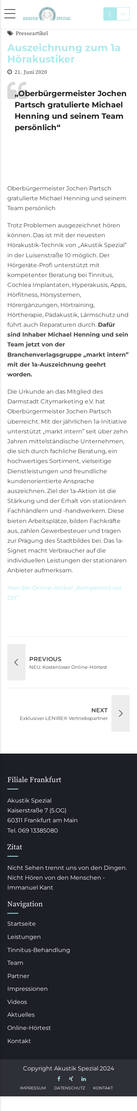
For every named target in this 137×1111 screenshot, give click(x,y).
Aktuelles (21, 1014)
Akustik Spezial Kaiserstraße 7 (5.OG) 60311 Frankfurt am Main (42, 810)
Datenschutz (69, 1088)
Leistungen (24, 936)
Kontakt (19, 1041)
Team (15, 962)
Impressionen (27, 988)
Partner (18, 975)
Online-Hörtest (29, 1027)
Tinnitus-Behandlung (38, 950)
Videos (17, 1001)
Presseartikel (32, 33)
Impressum (33, 1088)
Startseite (21, 923)
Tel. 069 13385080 (32, 830)
